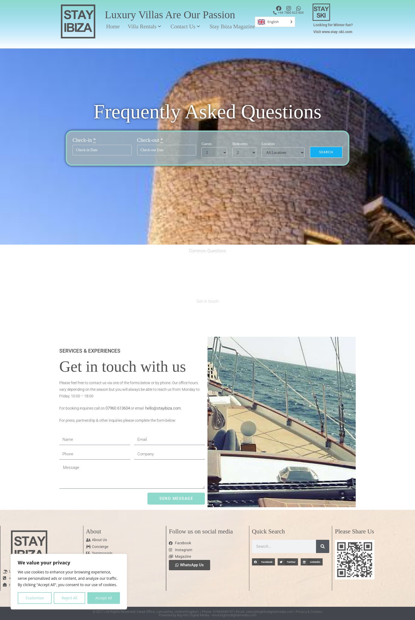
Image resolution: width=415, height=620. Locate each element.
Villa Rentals (144, 26)
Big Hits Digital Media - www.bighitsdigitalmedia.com (216, 615)
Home (113, 26)
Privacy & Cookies (309, 612)
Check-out (150, 140)
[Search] (322, 546)
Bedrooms (240, 144)
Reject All (69, 597)
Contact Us (185, 26)
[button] (263, 561)
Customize (35, 597)
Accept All (103, 597)
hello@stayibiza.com (163, 408)
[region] (69, 581)
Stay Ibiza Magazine (232, 26)
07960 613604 (118, 408)
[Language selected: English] (275, 22)
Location (268, 144)
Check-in (84, 140)
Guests (206, 144)
